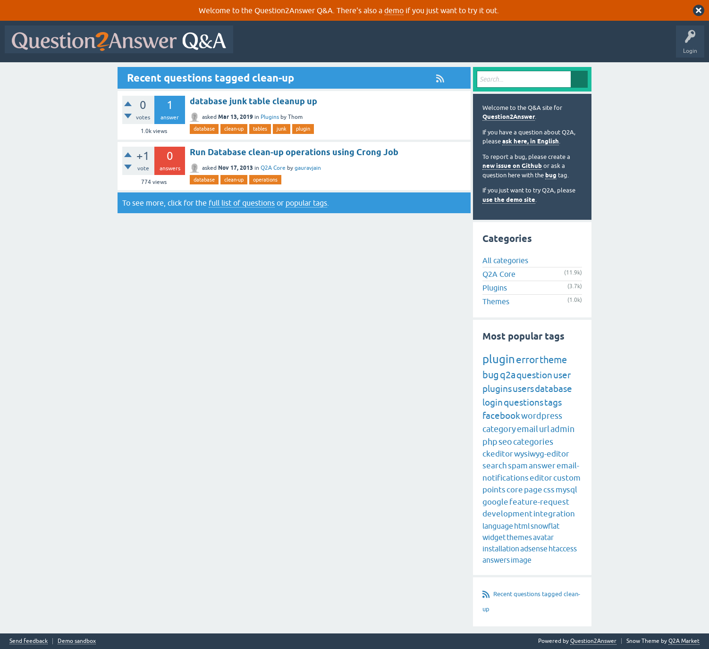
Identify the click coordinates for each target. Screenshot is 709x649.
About (529, 46)
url (544, 429)
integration (554, 513)
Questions (292, 46)
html (522, 526)
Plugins (270, 117)
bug (551, 175)
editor (541, 478)
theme (553, 359)
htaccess (563, 548)
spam (518, 465)
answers (496, 560)
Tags (397, 46)
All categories (505, 260)
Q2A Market (684, 641)
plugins (497, 388)
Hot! (324, 46)
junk (282, 129)
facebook (501, 415)
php (490, 442)
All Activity (254, 46)
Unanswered (361, 46)
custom (567, 478)
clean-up (234, 129)
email (527, 429)
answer (542, 465)
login (492, 402)
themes (519, 537)
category (499, 429)
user (562, 375)
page (533, 489)
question (534, 375)
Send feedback (28, 641)
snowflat (545, 526)
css (549, 489)
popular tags (306, 203)
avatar (543, 537)
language (497, 526)
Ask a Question (466, 46)
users (523, 388)
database (204, 129)
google (495, 502)
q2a (507, 374)
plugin (303, 129)
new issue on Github (512, 165)
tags (553, 402)
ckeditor (497, 453)
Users (426, 46)
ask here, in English (530, 141)
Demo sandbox (77, 641)
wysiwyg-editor (541, 453)
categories (533, 442)
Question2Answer (508, 116)
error (527, 359)
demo (394, 10)
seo (505, 442)
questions (523, 402)
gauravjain (308, 168)
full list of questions (242, 203)
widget (494, 537)
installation (500, 548)
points (494, 489)
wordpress (541, 416)
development (507, 513)
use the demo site (508, 199)
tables (260, 129)
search (494, 465)
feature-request (539, 502)
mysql (566, 489)
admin (562, 429)
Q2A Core (273, 168)
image (521, 560)
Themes (495, 301)
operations (265, 180)
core (514, 489)
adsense (534, 548)
